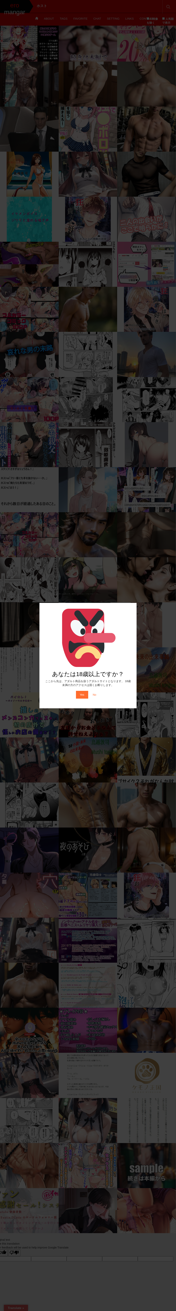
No (94, 694)
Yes (82, 694)
